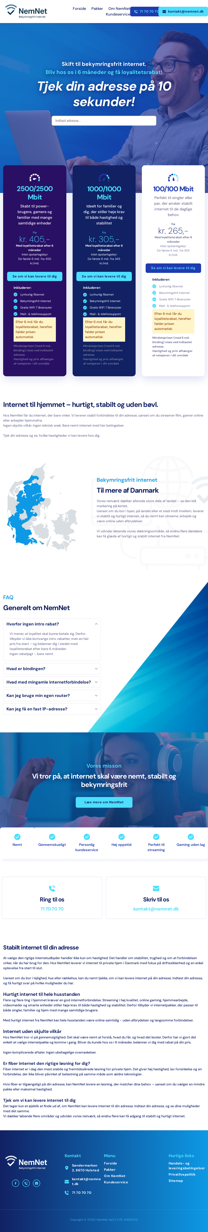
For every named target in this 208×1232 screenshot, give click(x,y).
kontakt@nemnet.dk (156, 909)
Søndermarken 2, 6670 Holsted (85, 1167)
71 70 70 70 (52, 909)
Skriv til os (156, 899)
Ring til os (52, 899)
